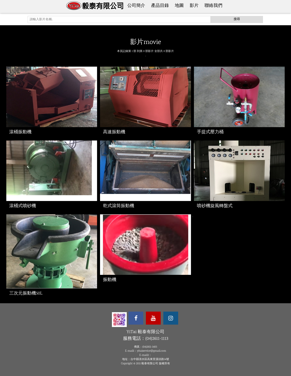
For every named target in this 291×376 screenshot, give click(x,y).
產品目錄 (160, 6)
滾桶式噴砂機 (22, 206)
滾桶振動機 (20, 132)
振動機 (109, 280)
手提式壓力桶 (210, 132)
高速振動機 (114, 132)
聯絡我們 (213, 6)
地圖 (179, 6)
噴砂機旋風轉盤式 (215, 206)
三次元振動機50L (25, 293)
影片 (194, 6)
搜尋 (237, 19)
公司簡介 (136, 6)
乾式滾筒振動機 (118, 206)
